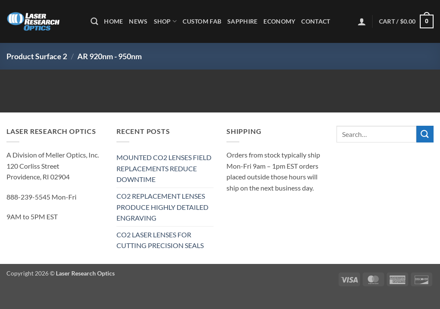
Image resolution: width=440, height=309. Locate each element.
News (138, 21)
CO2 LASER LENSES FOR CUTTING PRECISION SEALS (160, 240)
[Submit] (425, 134)
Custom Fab (202, 21)
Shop (165, 21)
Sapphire (242, 21)
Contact (315, 21)
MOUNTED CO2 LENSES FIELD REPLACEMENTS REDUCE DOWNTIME (163, 168)
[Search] (94, 21)
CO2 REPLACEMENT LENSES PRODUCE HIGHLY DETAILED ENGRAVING (162, 207)
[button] (362, 21)
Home (113, 21)
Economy (279, 21)
